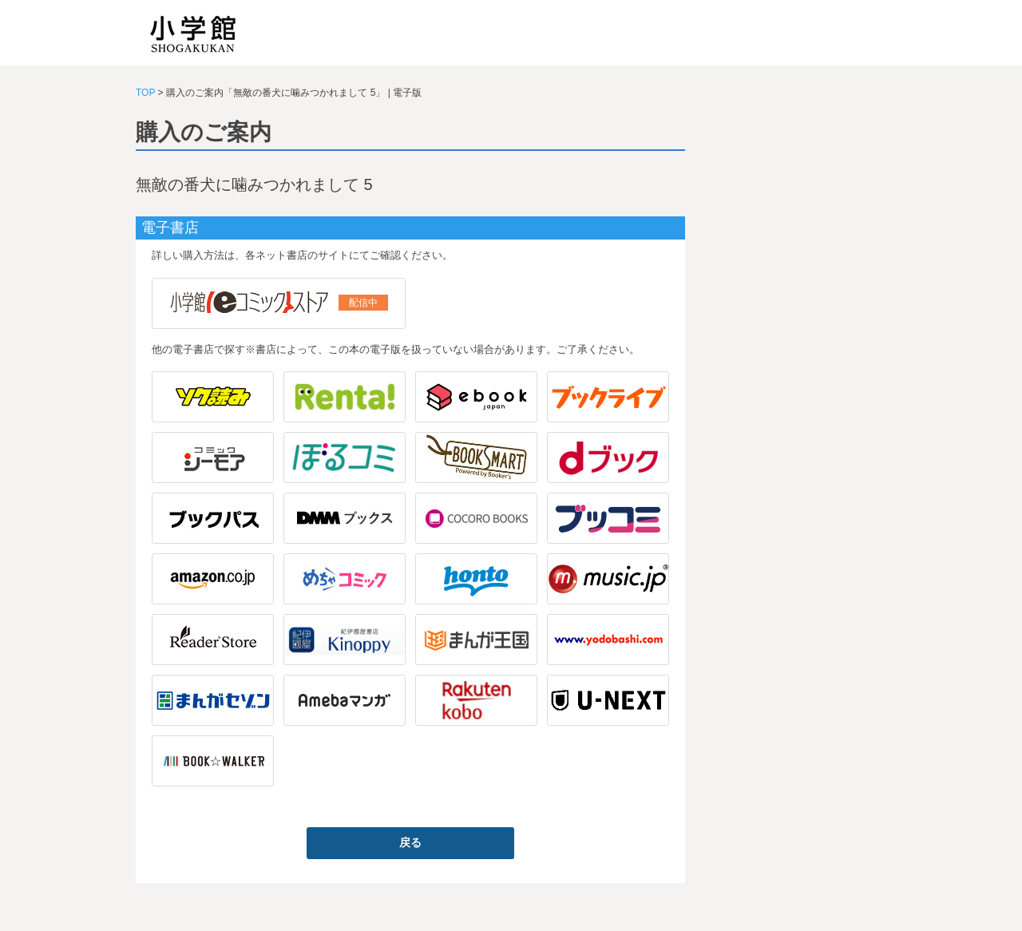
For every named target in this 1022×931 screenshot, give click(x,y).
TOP (145, 92)
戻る (410, 842)
